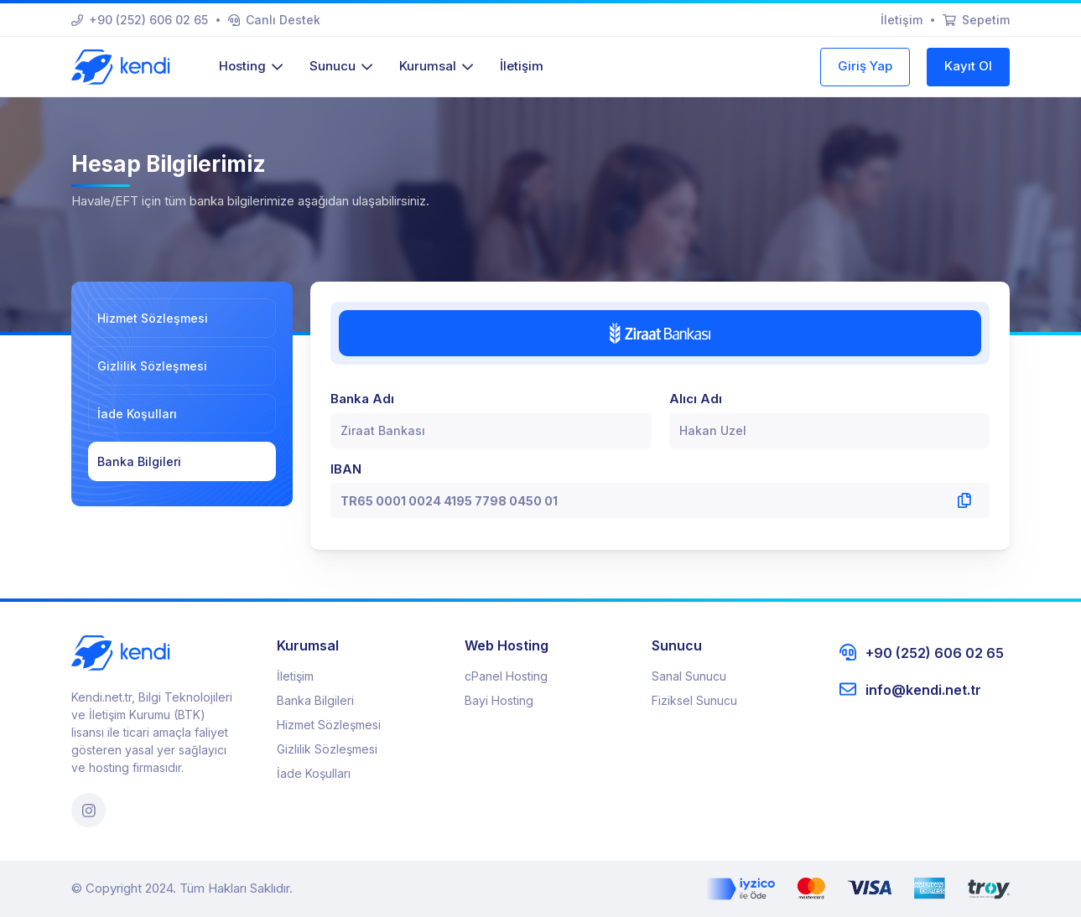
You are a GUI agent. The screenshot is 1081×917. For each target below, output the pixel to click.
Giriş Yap (865, 66)
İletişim (901, 20)
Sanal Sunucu (689, 676)
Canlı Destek (274, 20)
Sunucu (340, 66)
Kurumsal (436, 66)
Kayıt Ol (968, 66)
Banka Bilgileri (139, 461)
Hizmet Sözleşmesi (152, 318)
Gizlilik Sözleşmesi (152, 366)
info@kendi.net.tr (910, 689)
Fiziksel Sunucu (694, 700)
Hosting (251, 66)
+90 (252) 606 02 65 (139, 20)
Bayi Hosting (499, 700)
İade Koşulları (137, 414)
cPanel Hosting (506, 676)
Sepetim (976, 20)
